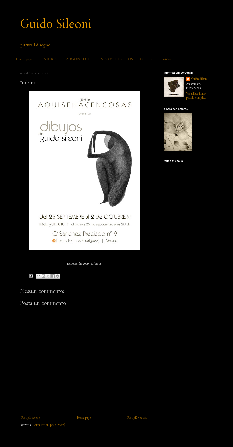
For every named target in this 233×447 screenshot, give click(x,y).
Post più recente (31, 418)
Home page (24, 59)
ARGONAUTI (77, 59)
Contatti (166, 59)
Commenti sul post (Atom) (48, 425)
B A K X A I (49, 59)
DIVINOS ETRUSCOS (115, 59)
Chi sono (146, 59)
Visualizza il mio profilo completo (196, 96)
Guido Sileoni (56, 23)
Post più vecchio (137, 418)
